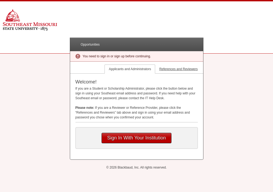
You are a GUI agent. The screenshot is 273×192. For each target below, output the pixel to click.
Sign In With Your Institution (136, 138)
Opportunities (90, 44)
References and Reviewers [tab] (178, 69)
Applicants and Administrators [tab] (130, 69)
